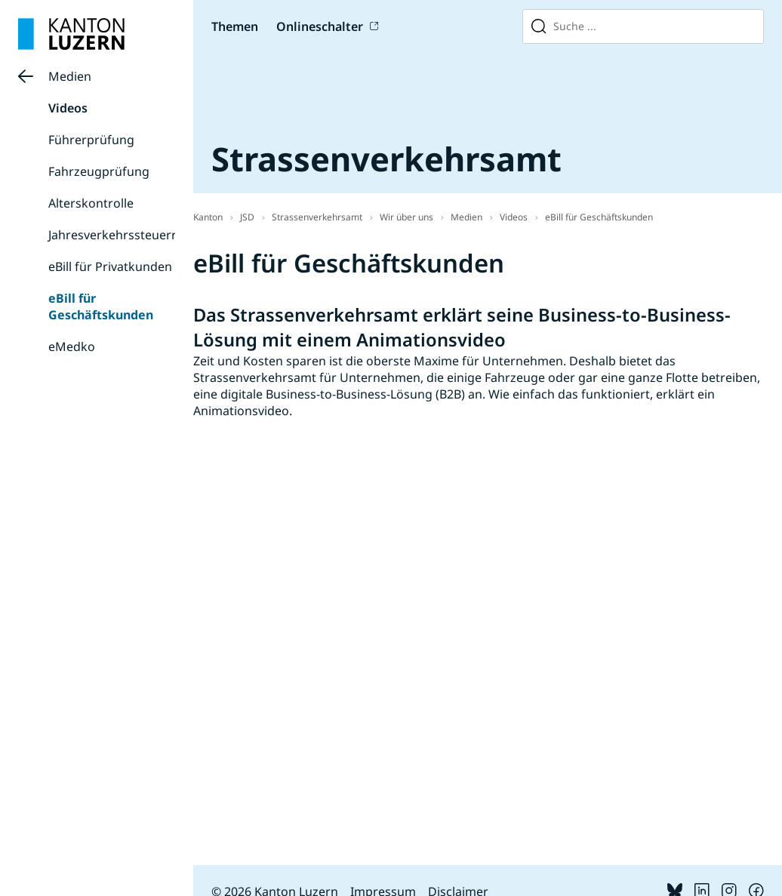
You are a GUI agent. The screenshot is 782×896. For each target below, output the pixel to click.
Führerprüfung (91, 139)
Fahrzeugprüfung (98, 171)
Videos (68, 108)
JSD (247, 217)
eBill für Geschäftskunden (100, 306)
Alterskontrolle (91, 203)
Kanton (208, 217)
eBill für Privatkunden (110, 266)
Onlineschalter (319, 26)
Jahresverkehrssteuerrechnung (137, 234)
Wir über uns (406, 217)
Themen (234, 26)
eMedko (71, 346)
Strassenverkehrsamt (317, 217)
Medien (69, 76)
